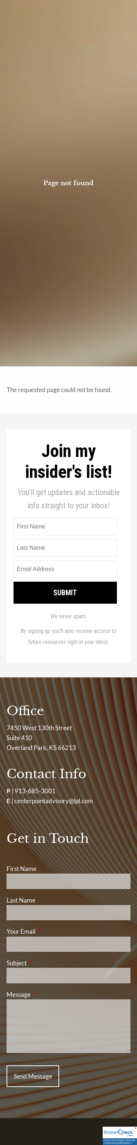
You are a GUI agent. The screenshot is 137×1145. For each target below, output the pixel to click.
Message (47, 994)
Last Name (21, 900)
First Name (22, 869)
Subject (45, 963)
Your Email (49, 931)
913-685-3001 (35, 791)
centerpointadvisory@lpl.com (53, 801)
